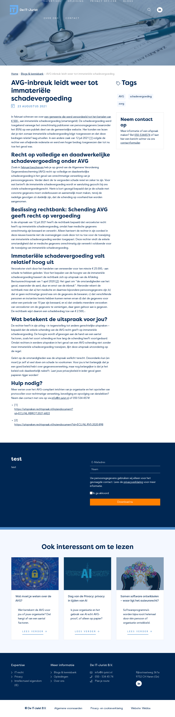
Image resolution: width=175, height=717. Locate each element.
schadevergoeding (141, 96)
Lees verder (35, 632)
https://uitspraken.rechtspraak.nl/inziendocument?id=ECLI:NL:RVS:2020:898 (58, 424)
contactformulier (130, 143)
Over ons (51, 18)
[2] (57, 281)
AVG (121, 96)
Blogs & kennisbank (32, 74)
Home (14, 74)
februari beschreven (32, 167)
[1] (91, 138)
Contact (73, 18)
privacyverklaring (133, 482)
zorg (121, 104)
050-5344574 (142, 135)
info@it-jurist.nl (60, 398)
